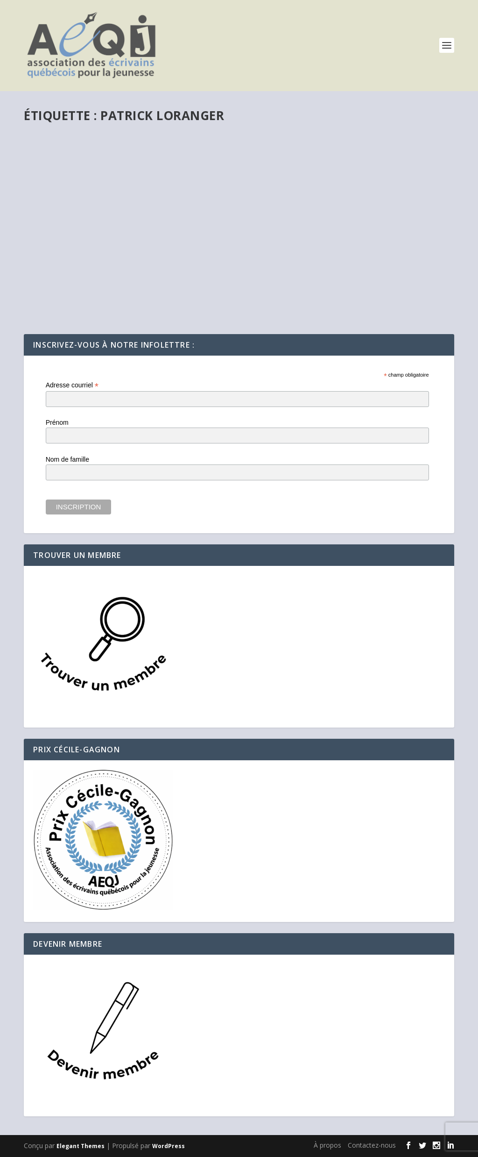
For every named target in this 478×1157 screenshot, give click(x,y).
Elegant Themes (80, 1146)
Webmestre (59, 282)
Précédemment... (142, 282)
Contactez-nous (372, 1145)
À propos (327, 1145)
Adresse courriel (72, 385)
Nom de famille (67, 459)
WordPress (168, 1146)
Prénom (57, 422)
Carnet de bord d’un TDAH (89, 268)
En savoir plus (63, 317)
